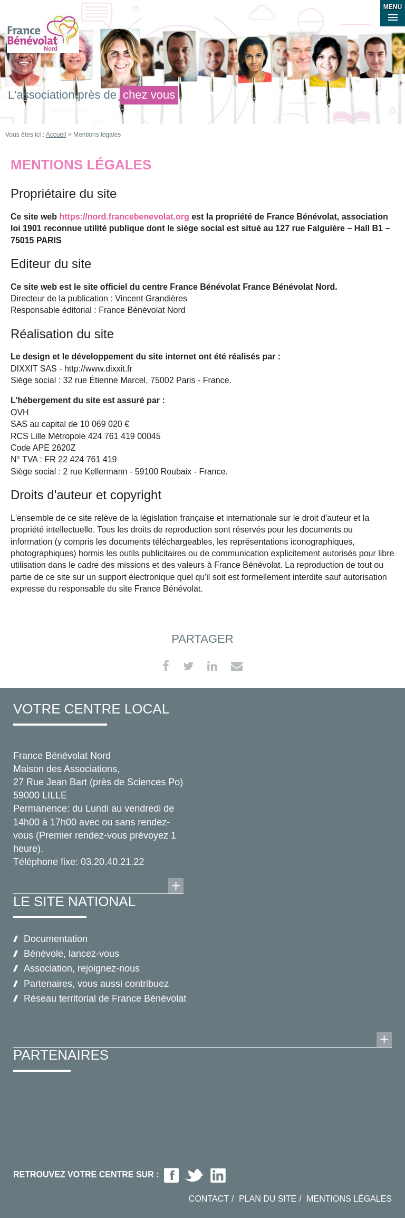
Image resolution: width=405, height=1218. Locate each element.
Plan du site (267, 1198)
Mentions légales (349, 1198)
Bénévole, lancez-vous (71, 953)
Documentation (56, 939)
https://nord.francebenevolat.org (124, 216)
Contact (209, 1198)
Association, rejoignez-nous (82, 968)
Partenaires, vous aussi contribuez (96, 983)
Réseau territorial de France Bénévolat (105, 998)
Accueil (56, 134)
